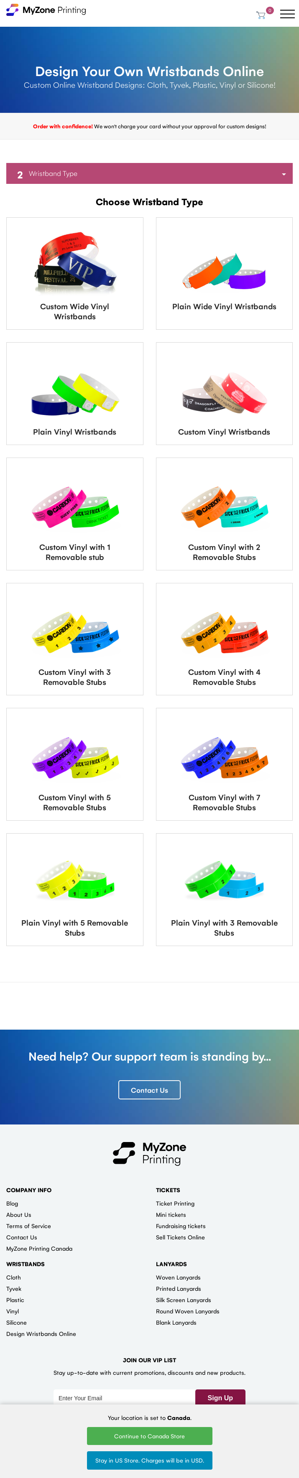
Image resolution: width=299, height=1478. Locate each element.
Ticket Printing (175, 1203)
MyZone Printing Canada (39, 1248)
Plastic (15, 1300)
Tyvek (13, 1288)
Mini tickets (171, 1215)
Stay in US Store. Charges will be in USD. (149, 1460)
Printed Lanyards (178, 1288)
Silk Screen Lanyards (183, 1300)
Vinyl (12, 1311)
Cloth (13, 1277)
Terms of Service (28, 1226)
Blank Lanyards (176, 1322)
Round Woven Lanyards (188, 1311)
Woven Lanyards (178, 1277)
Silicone (16, 1322)
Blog (12, 1203)
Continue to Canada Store (149, 1436)
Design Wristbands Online (41, 1334)
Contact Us (149, 1089)
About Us (18, 1215)
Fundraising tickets (181, 1226)
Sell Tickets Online (180, 1237)
